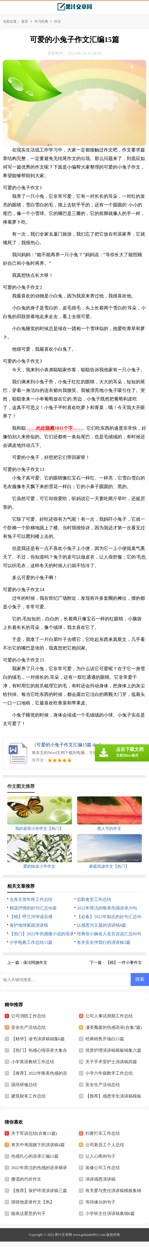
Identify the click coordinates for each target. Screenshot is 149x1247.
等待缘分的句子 (100, 1202)
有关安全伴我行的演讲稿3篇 (104, 942)
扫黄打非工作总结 (102, 1133)
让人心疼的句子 (100, 1156)
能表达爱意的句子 (28, 1213)
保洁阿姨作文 (35, 962)
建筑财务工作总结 (28, 1096)
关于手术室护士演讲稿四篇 (111, 1061)
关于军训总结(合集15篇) (34, 1133)
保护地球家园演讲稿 (28, 925)
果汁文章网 (63, 1235)
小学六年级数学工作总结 (109, 1073)
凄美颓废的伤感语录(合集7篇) (113, 1027)
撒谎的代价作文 (26, 1179)
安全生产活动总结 (28, 1027)
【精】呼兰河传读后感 (30, 916)
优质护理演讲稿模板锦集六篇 (113, 1050)
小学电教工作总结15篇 (30, 942)
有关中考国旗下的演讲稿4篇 (38, 1145)
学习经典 (41, 21)
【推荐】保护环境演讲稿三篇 (39, 1190)
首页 (24, 21)
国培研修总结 (24, 1084)
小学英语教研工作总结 (32, 1061)
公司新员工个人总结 (104, 1145)
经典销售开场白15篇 (104, 1039)
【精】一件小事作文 (124, 962)
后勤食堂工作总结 (94, 899)
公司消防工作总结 (28, 1016)
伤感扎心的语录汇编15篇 (34, 1156)
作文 (57, 21)
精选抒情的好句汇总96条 (33, 908)
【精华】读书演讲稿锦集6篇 (38, 1039)
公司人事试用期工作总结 (109, 1016)
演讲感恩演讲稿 (100, 1179)
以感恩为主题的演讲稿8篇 (101, 925)
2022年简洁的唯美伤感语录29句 (107, 908)
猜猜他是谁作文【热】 (32, 1202)
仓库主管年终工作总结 (30, 899)
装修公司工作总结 (102, 1167)
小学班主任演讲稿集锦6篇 (110, 1213)
